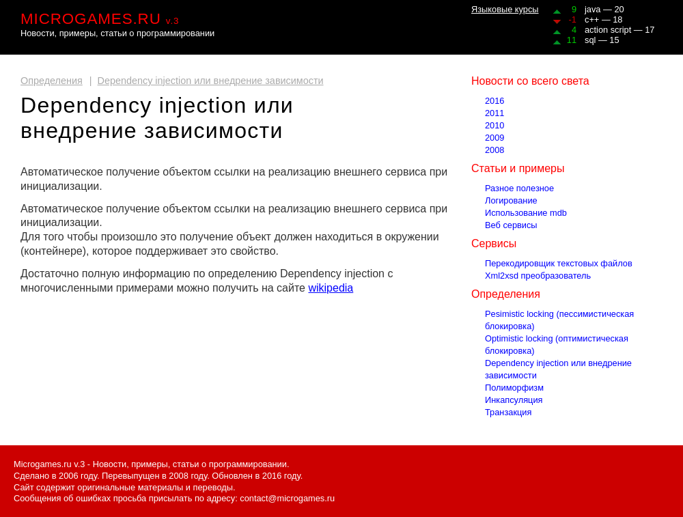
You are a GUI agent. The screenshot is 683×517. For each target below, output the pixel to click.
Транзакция (508, 412)
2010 (494, 125)
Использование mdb (526, 213)
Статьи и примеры (517, 168)
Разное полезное (519, 188)
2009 (494, 137)
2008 (494, 150)
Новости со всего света (530, 81)
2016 (494, 101)
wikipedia (330, 288)
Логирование (511, 200)
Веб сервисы (511, 225)
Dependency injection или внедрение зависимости (211, 80)
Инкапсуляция (514, 400)
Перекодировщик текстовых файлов (558, 263)
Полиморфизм (514, 387)
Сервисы (493, 243)
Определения (51, 80)
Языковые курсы (505, 9)
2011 (494, 113)
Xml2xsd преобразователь (538, 275)
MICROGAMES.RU (99, 18)
